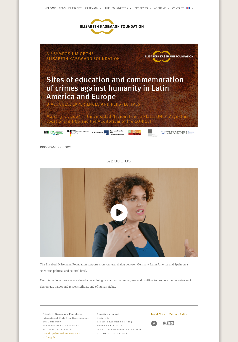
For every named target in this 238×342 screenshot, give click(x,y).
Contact (178, 8)
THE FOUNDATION (116, 8)
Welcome (50, 8)
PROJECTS (141, 8)
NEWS (62, 8)
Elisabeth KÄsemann (83, 8)
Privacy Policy (178, 314)
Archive (160, 8)
